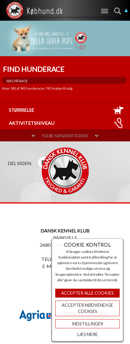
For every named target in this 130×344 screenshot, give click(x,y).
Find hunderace (33, 69)
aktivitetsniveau (66, 123)
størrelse (66, 110)
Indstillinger (87, 323)
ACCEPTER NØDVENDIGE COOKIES (87, 308)
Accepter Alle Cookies (87, 292)
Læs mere (87, 334)
